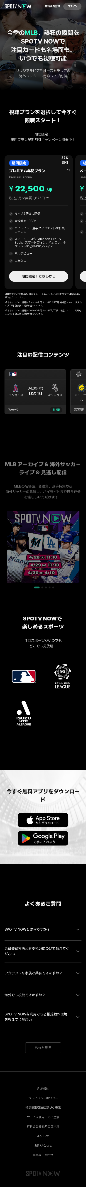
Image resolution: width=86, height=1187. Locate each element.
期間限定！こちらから (39, 276)
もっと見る (43, 1048)
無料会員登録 (52, 6)
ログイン (72, 6)
